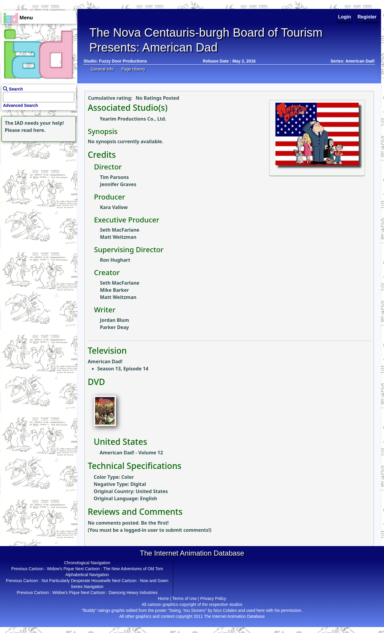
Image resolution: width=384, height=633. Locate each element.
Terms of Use (184, 598)
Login (344, 16)
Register (367, 16)
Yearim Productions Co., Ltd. (133, 119)
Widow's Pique (60, 568)
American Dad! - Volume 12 (131, 452)
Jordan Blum (114, 320)
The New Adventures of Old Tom (133, 568)
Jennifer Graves (118, 184)
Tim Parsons (114, 177)
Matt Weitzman (118, 237)
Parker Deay (114, 327)
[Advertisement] (37, 180)
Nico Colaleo (225, 610)
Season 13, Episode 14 (122, 368)
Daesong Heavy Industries (133, 592)
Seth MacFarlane (120, 230)
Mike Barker (114, 290)
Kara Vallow (114, 207)
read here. (33, 130)
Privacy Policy (213, 598)
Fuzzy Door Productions (123, 61)
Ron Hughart (115, 260)
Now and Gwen (154, 580)
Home (163, 598)
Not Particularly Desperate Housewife (76, 580)
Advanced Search (20, 105)
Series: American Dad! (352, 61)
